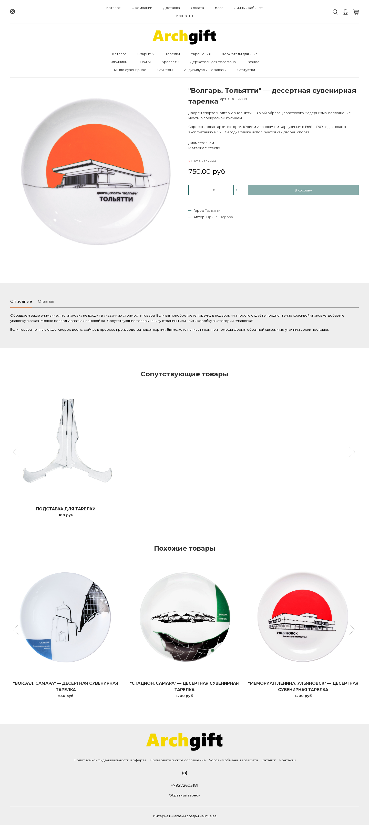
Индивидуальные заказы (205, 70)
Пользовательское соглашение (178, 762)
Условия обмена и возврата (233, 762)
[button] (16, 631)
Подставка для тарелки (65, 509)
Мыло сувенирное (130, 70)
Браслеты (170, 62)
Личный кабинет (248, 8)
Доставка (171, 8)
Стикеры (165, 70)
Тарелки (173, 54)
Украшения (201, 54)
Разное (253, 62)
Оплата (197, 8)
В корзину (303, 190)
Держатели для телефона (213, 62)
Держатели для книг (239, 54)
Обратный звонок (184, 798)
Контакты (184, 16)
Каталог (113, 8)
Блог (219, 8)
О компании (141, 8)
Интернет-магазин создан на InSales (184, 819)
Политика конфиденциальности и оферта (110, 762)
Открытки (146, 54)
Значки (145, 62)
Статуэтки (246, 70)
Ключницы (119, 62)
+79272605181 (184, 787)
